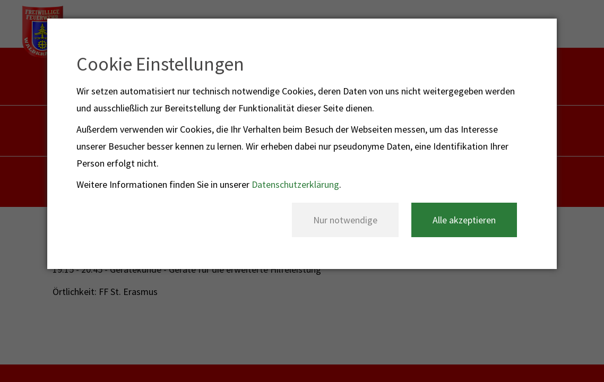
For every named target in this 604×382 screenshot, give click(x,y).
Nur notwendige (345, 220)
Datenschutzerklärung (295, 184)
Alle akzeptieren (464, 220)
